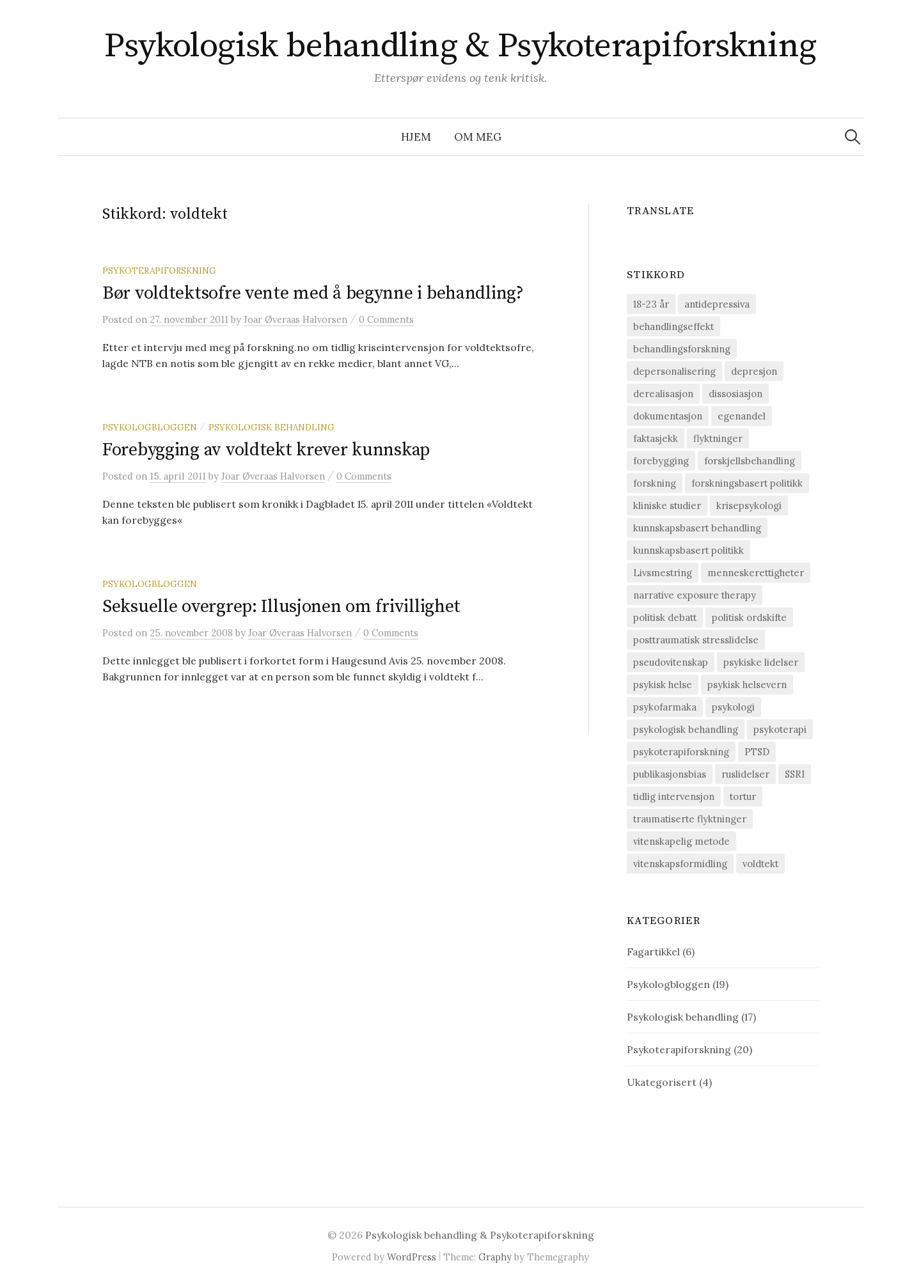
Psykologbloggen (149, 427)
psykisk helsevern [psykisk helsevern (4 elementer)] (747, 684)
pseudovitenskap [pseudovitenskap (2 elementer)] (670, 662)
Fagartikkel (653, 951)
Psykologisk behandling (272, 427)
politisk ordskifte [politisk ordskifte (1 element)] (749, 617)
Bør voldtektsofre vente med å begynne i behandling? (313, 293)
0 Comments (386, 319)
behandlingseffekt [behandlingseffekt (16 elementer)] (673, 326)
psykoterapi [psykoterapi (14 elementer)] (780, 729)
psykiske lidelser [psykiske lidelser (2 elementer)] (760, 662)
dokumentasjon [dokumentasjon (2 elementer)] (667, 416)
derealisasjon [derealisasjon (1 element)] (663, 394)
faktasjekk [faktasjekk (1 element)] (655, 438)
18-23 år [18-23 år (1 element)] (651, 304)
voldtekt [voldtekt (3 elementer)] (760, 864)
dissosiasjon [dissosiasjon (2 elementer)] (735, 394)
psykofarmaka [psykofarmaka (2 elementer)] (665, 707)
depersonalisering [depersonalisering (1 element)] (674, 371)
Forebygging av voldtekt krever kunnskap (266, 450)
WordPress (411, 1257)
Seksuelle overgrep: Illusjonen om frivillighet (281, 606)
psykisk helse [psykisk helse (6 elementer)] (662, 684)
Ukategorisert (662, 1082)
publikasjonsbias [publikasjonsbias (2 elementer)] (669, 774)
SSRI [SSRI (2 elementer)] (795, 774)
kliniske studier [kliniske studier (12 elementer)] (667, 505)
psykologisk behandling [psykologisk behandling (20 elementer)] (685, 729)
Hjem (416, 137)
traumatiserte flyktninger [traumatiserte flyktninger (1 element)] (689, 819)
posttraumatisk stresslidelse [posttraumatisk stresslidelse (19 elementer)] (696, 640)
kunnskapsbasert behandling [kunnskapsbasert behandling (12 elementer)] (697, 528)
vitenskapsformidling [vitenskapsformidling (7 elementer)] (680, 864)
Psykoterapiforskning (159, 270)
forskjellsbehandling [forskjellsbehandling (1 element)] (749, 461)
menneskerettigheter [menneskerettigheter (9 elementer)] (755, 573)
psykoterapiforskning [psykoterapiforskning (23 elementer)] (681, 752)
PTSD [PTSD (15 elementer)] (756, 752)
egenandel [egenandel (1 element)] (742, 416)
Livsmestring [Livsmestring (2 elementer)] (662, 573)
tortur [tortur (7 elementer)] (743, 796)
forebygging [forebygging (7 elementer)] (661, 461)
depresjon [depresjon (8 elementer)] (754, 371)
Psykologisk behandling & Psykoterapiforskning (460, 46)
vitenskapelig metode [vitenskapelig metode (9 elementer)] (681, 841)
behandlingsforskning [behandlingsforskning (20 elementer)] (681, 349)
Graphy (495, 1257)
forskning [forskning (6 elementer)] (654, 483)
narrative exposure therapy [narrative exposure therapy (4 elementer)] (694, 595)
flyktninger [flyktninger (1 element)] (718, 438)
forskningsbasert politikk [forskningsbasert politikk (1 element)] (747, 483)
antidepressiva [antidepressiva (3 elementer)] (717, 304)
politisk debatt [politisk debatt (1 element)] (665, 617)
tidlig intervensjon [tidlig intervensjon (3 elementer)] (673, 796)
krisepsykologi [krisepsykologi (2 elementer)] (749, 505)
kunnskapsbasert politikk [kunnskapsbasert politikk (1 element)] (688, 550)
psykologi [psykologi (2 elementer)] (733, 707)
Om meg (477, 137)
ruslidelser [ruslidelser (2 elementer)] (745, 774)
